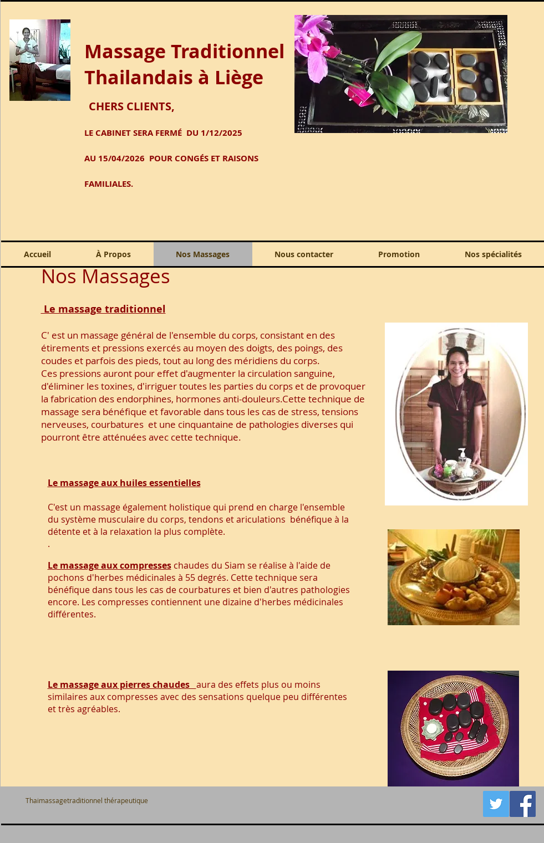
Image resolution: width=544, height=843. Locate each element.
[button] (400, 74)
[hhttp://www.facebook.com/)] (523, 804)
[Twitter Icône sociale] (496, 804)
